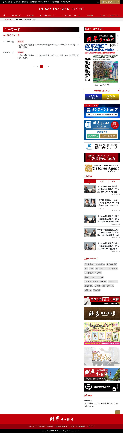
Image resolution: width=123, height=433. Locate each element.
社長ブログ (113, 281)
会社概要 (17, 2)
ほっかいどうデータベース (110, 15)
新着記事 (30, 15)
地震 (86, 268)
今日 (89, 181)
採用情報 (25, 2)
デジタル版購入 (93, 97)
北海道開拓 (89, 286)
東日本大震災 (112, 264)
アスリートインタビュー (71, 15)
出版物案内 (55, 2)
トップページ (8, 19)
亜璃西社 (96, 290)
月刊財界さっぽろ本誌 (93, 273)
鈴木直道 (103, 281)
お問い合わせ (7, 2)
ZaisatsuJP (16, 15)
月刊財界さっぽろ (91, 281)
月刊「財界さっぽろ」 (47, 15)
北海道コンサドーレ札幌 (94, 277)
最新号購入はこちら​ (101, 90)
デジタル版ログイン (109, 2)
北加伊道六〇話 (108, 286)
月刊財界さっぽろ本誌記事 (95, 264)
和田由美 (88, 290)
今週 (102, 181)
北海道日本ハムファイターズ (106, 268)
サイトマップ (65, 2)
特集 (91, 268)
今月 (114, 181)
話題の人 (90, 15)
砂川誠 (97, 286)
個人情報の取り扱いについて (39, 2)
